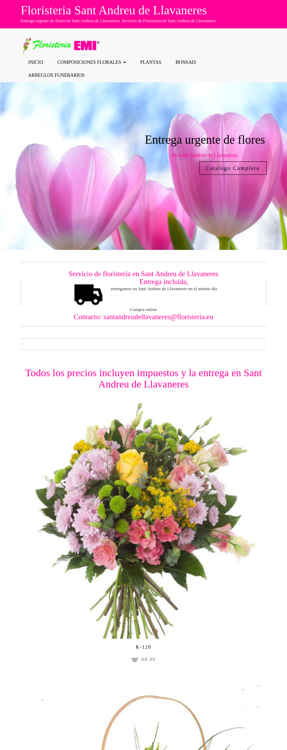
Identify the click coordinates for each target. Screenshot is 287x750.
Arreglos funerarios (56, 74)
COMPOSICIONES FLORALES (91, 62)
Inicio (35, 62)
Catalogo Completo (233, 168)
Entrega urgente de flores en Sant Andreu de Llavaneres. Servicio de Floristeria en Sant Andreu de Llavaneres (118, 20)
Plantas (150, 62)
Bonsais (185, 62)
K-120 (144, 647)
